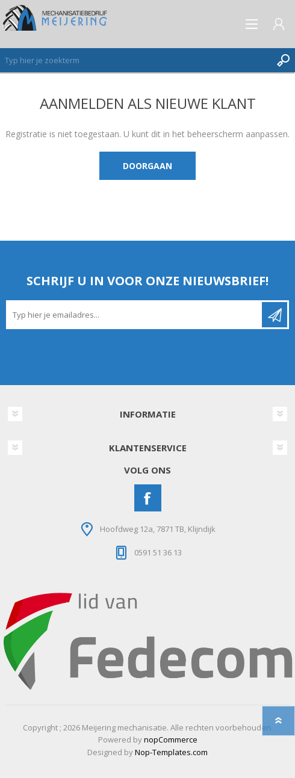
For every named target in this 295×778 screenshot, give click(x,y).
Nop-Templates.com (171, 752)
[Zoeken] (135, 60)
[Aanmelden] (135, 314)
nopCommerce (170, 739)
